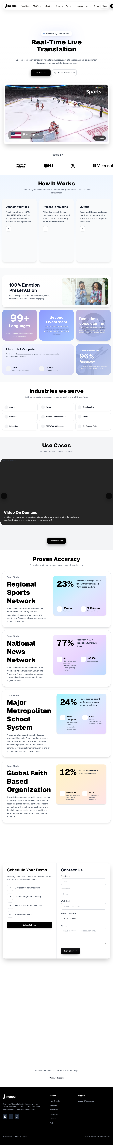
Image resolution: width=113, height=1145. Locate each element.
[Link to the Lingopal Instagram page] (17, 1116)
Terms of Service (21, 1137)
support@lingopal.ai (86, 1101)
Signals (59, 6)
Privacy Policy (7, 1137)
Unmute (99, 138)
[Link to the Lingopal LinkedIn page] (5, 1116)
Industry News (92, 6)
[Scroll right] (109, 496)
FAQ (51, 1123)
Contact (79, 6)
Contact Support (56, 1078)
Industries (49, 6)
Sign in (104, 6)
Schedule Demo (56, 541)
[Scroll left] (4, 496)
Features (53, 1105)
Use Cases (54, 1114)
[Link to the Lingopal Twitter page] (11, 1116)
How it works (55, 1101)
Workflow (26, 6)
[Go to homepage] (11, 6)
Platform (37, 6)
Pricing (69, 6)
